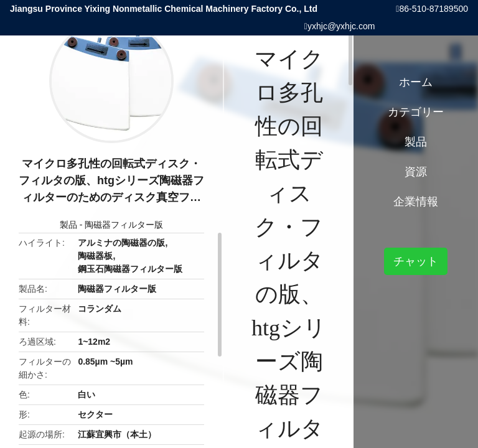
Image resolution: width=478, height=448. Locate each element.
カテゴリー (416, 112)
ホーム (416, 82)
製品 (68, 225)
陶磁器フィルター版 (124, 225)
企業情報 (415, 201)
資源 (416, 172)
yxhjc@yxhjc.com (341, 26)
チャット (415, 261)
